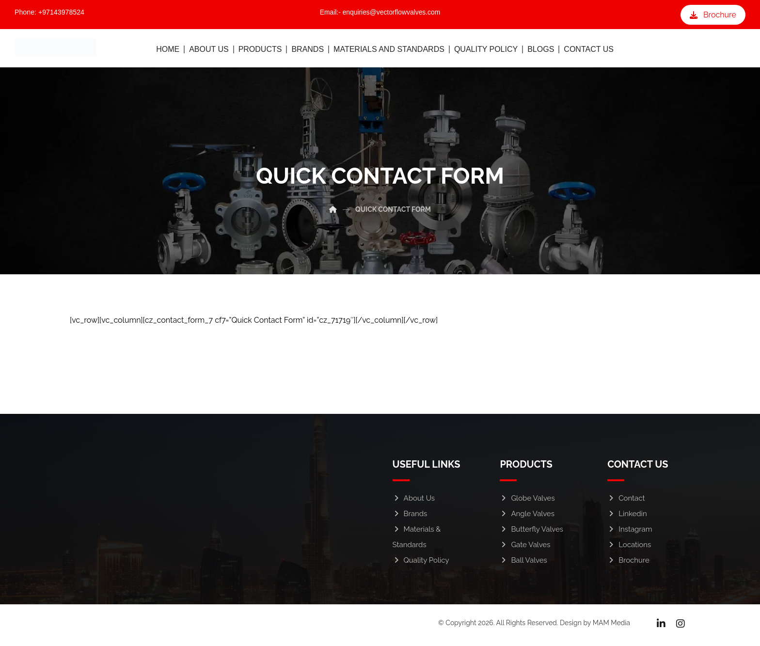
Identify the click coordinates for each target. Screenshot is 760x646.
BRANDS (307, 51)
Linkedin (627, 516)
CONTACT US (589, 51)
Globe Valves (527, 501)
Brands (410, 516)
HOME (167, 51)
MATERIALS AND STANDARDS (388, 51)
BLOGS (540, 51)
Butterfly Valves (531, 532)
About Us (414, 501)
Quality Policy (421, 563)
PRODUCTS (260, 51)
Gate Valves (525, 547)
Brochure (628, 563)
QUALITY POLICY (486, 51)
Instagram (629, 532)
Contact (626, 501)
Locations (629, 547)
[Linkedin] (661, 626)
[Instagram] (680, 626)
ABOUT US (209, 51)
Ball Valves (523, 563)
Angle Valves (527, 516)
